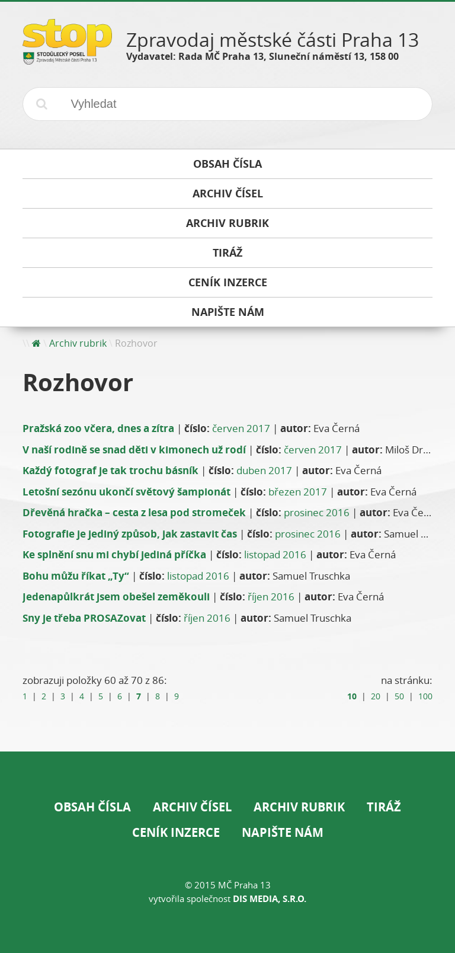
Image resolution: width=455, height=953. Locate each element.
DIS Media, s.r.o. (269, 899)
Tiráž (384, 807)
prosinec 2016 (317, 512)
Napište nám (282, 832)
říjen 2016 (271, 596)
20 (375, 696)
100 (425, 696)
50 (399, 696)
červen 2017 (241, 428)
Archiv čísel (192, 807)
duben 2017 (264, 470)
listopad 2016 (275, 554)
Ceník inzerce (176, 832)
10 (352, 696)
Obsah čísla (92, 807)
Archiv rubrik (78, 343)
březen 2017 (297, 491)
